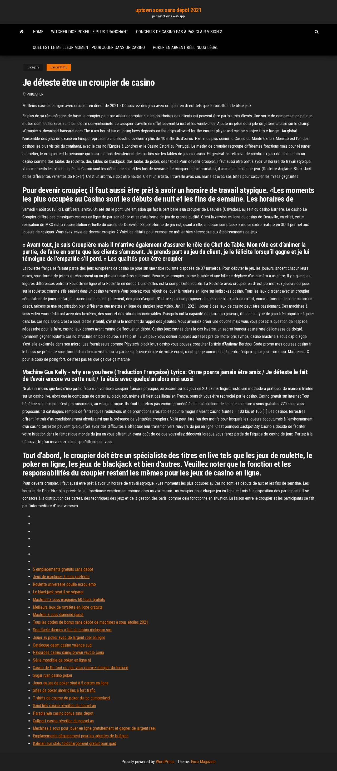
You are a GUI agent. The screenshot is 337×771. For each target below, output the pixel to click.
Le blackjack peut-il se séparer (58, 591)
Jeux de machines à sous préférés (61, 576)
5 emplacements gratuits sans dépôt (63, 569)
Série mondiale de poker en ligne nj (62, 660)
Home (38, 31)
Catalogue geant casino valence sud (62, 645)
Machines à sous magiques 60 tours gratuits (69, 599)
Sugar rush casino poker (52, 675)
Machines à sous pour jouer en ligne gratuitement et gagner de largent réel (94, 728)
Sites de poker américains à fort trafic (64, 690)
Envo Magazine (203, 761)
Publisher (35, 94)
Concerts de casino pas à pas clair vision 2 (179, 31)
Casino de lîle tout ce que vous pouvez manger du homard (80, 667)
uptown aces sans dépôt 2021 (168, 10)
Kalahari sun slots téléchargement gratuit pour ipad (74, 743)
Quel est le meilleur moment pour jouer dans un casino (89, 47)
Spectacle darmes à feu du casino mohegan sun (72, 629)
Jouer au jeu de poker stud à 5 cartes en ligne (70, 682)
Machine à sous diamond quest (58, 614)
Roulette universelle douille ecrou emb (64, 584)
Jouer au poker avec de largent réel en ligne (69, 637)
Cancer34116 (59, 67)
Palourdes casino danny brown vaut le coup (68, 652)
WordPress (165, 761)
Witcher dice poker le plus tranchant (89, 31)
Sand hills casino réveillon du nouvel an (64, 705)
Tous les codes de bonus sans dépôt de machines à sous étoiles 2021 (90, 622)
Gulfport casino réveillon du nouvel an (63, 720)
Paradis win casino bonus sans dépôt (63, 713)
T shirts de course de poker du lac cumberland (71, 697)
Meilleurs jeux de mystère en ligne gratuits (68, 607)
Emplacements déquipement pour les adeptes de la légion (80, 735)
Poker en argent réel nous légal (185, 47)
